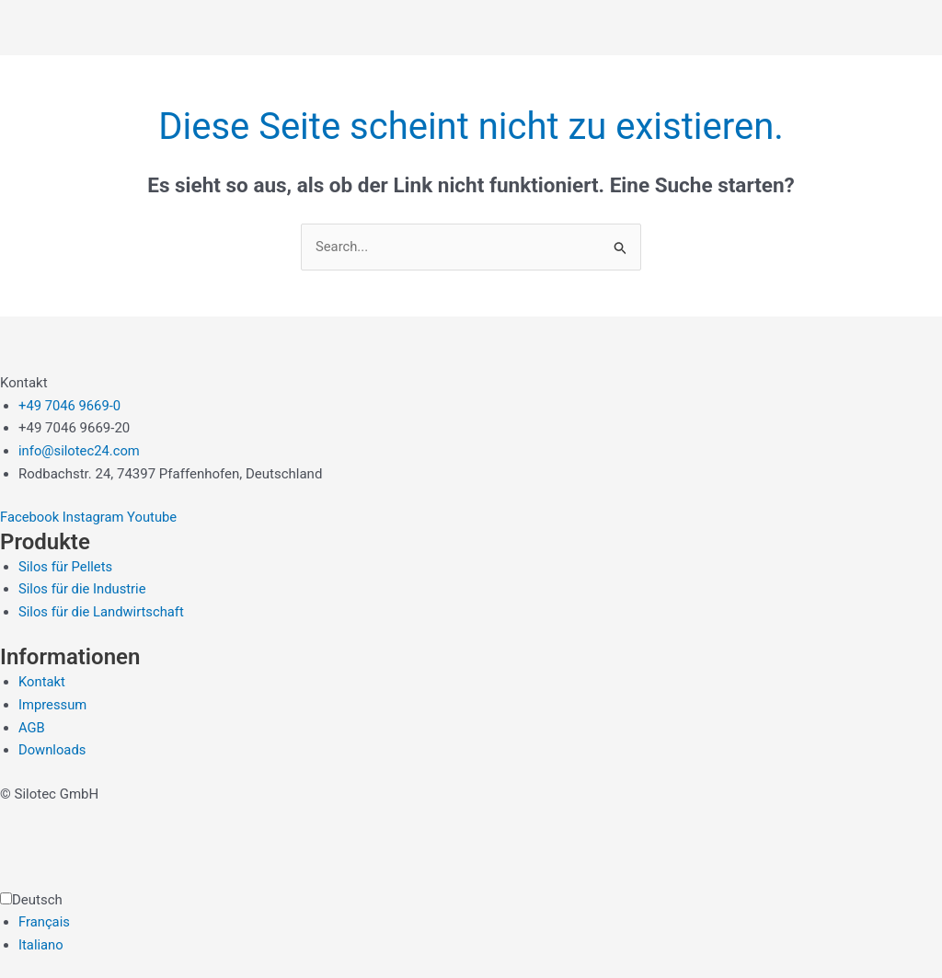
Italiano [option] (40, 946)
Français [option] (44, 923)
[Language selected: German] (471, 923)
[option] (480, 923)
